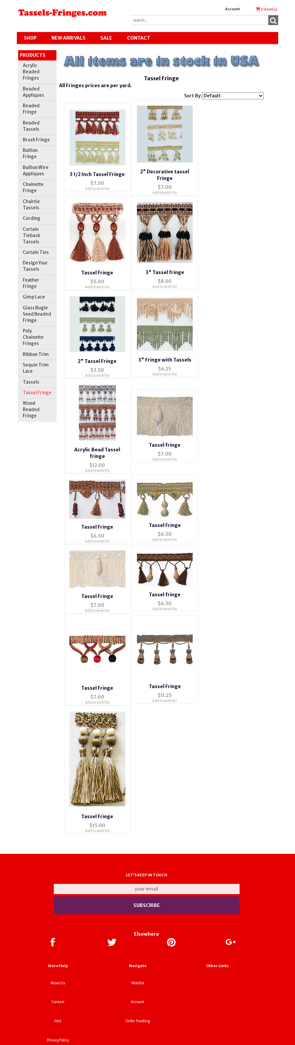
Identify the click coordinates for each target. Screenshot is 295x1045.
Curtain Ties (36, 252)
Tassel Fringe (37, 393)
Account (232, 9)
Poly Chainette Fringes (33, 337)
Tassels (31, 382)
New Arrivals (68, 38)
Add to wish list (97, 185)
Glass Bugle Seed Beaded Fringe (37, 314)
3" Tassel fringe (165, 265)
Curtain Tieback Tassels (31, 235)
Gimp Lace (34, 297)
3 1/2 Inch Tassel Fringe (97, 171)
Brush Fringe (36, 140)
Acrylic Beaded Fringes (31, 72)
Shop (30, 38)
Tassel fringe (164, 432)
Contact (138, 38)
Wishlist (137, 956)
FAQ (57, 994)
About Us (57, 956)
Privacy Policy (58, 1013)
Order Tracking (137, 994)
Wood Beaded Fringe (31, 410)
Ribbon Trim (36, 354)
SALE (106, 38)
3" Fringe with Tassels (164, 350)
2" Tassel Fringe (97, 351)
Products (33, 55)
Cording (31, 218)
